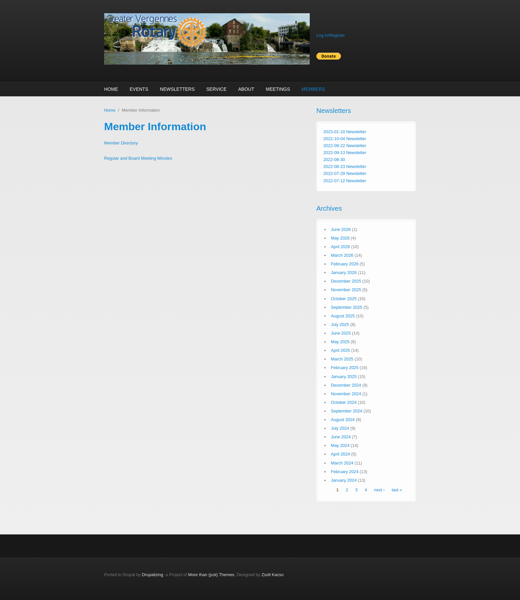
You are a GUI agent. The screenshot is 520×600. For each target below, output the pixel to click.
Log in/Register (330, 35)
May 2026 (340, 238)
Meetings (278, 89)
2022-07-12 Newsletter (344, 180)
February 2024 (344, 471)
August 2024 (343, 419)
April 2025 (340, 350)
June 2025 (341, 333)
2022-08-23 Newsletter (344, 166)
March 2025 (342, 358)
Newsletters (177, 89)
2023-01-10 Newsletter (344, 131)
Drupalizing (152, 574)
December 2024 (346, 385)
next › (379, 489)
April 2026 (340, 246)
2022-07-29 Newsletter (344, 173)
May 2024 (340, 445)
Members (313, 89)
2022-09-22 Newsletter (344, 145)
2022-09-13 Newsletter (344, 152)
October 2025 (344, 298)
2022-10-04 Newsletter (344, 138)
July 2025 (340, 324)
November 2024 (346, 393)
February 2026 (344, 263)
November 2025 (346, 289)
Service (216, 89)
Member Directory (121, 142)
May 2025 (340, 341)
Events (139, 89)
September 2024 (346, 411)
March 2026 (342, 255)
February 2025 (344, 367)
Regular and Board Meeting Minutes (138, 158)
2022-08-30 (334, 159)
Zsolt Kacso (272, 574)
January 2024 (344, 480)
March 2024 (342, 463)
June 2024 (341, 436)
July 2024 (340, 428)
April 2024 (340, 454)
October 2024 (344, 402)
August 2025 (343, 315)
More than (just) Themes (211, 574)
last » (397, 489)
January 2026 (344, 272)
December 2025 (346, 281)
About (246, 89)
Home (111, 89)
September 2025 (346, 307)
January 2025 (344, 376)
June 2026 (341, 229)
